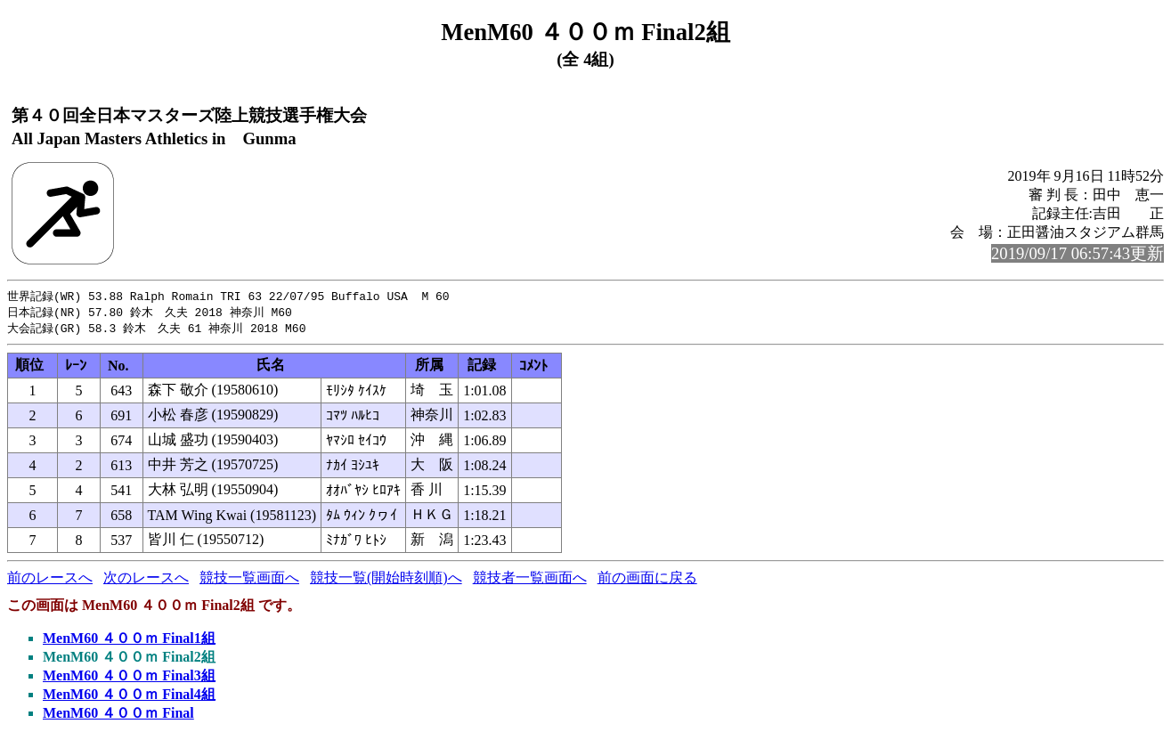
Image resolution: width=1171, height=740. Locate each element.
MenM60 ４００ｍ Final (118, 715)
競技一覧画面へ (249, 580)
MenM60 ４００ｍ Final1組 (129, 640)
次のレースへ (146, 580)
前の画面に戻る (647, 580)
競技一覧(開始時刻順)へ (386, 580)
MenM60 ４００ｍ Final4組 (129, 696)
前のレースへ (50, 580)
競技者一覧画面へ (530, 580)
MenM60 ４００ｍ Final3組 (129, 678)
